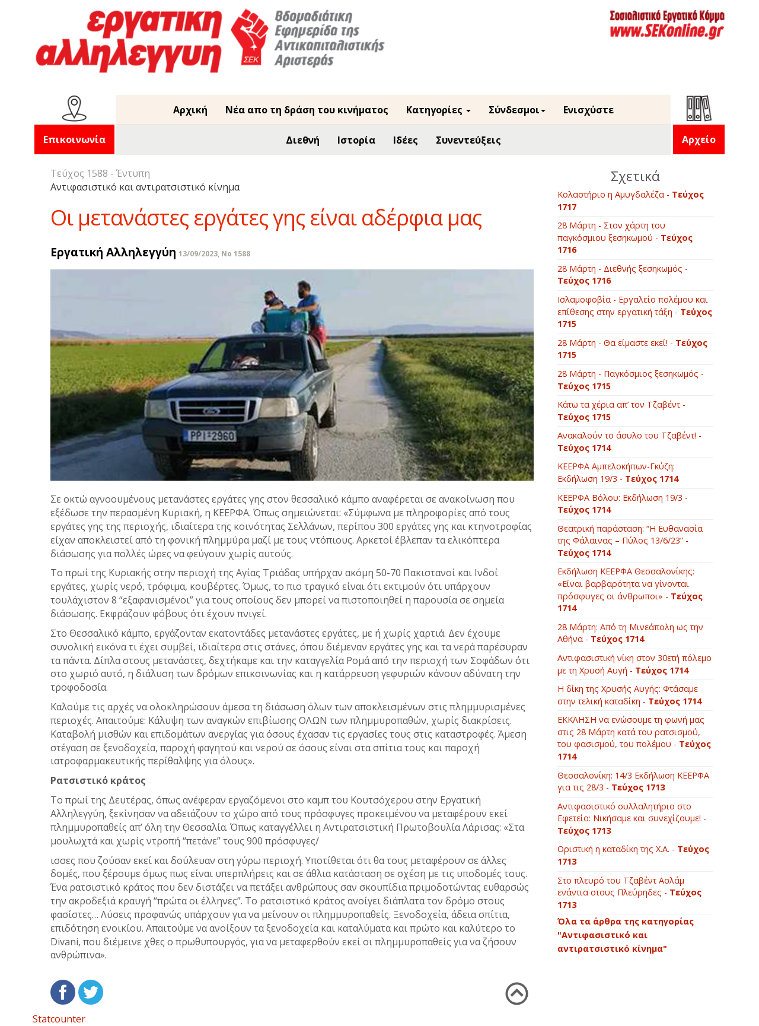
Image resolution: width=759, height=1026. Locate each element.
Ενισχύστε (588, 109)
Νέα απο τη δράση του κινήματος (306, 109)
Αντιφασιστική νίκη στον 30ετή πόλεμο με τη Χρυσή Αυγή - (634, 664)
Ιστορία (356, 140)
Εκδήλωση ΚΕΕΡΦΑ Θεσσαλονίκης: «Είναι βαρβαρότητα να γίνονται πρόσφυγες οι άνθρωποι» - (630, 590)
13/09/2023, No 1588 (214, 254)
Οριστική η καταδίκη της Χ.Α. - (633, 855)
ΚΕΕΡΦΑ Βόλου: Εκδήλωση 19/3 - (622, 504)
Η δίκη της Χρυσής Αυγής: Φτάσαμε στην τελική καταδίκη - (629, 695)
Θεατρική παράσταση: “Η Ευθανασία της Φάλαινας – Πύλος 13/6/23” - (630, 540)
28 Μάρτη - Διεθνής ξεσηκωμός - (622, 275)
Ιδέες (405, 140)
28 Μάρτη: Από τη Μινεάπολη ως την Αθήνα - (630, 633)
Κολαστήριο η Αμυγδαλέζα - (630, 200)
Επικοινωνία (74, 139)
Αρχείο (699, 139)
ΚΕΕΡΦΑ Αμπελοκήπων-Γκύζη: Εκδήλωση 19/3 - (617, 472)
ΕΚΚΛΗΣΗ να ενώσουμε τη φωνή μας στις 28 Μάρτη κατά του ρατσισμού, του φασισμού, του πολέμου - (634, 738)
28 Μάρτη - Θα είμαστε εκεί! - (632, 349)
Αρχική (190, 109)
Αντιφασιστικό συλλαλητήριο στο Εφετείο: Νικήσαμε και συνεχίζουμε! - (631, 818)
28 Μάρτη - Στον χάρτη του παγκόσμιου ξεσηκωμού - (625, 237)
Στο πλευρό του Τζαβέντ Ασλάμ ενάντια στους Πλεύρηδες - (629, 892)
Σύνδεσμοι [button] (517, 109)
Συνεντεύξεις (468, 140)
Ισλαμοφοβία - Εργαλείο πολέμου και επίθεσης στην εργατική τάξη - (634, 311)
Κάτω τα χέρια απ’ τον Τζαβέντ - (621, 411)
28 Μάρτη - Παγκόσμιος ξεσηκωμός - (630, 380)
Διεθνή (303, 140)
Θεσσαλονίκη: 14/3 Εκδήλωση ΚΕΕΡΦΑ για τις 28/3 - (633, 781)
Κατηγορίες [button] (438, 109)
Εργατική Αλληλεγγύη (113, 252)
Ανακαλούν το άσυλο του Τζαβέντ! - (629, 441)
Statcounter (59, 1018)
